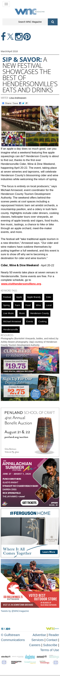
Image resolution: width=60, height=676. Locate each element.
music (22, 313)
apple (19, 297)
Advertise (39, 635)
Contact (51, 640)
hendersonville (10, 329)
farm (17, 305)
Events (29, 321)
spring (6, 305)
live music (8, 313)
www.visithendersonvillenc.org (21, 283)
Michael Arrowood (12, 321)
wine (38, 305)
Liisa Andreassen (17, 98)
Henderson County (39, 313)
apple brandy (34, 297)
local (49, 305)
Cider (48, 297)
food (28, 305)
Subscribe (50, 645)
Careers (34, 645)
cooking (42, 321)
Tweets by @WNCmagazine (15, 611)
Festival (7, 297)
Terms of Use (49, 650)
